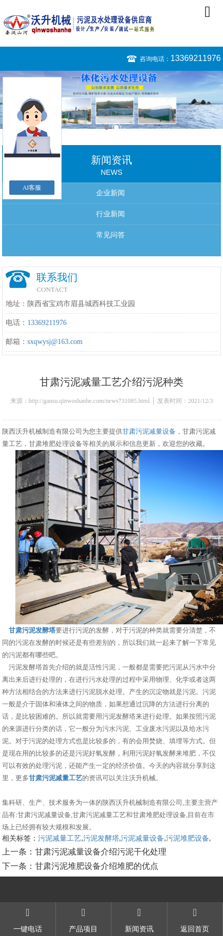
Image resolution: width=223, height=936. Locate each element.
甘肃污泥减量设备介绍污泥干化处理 (100, 851)
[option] (111, 100)
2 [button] (116, 127)
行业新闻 (110, 214)
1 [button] (106, 127)
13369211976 (196, 58)
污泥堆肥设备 (187, 838)
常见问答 (110, 235)
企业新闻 (110, 193)
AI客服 (32, 187)
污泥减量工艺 (59, 838)
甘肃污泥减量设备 (149, 431)
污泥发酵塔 (101, 838)
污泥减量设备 (142, 838)
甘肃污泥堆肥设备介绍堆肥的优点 (96, 866)
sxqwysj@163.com (54, 341)
